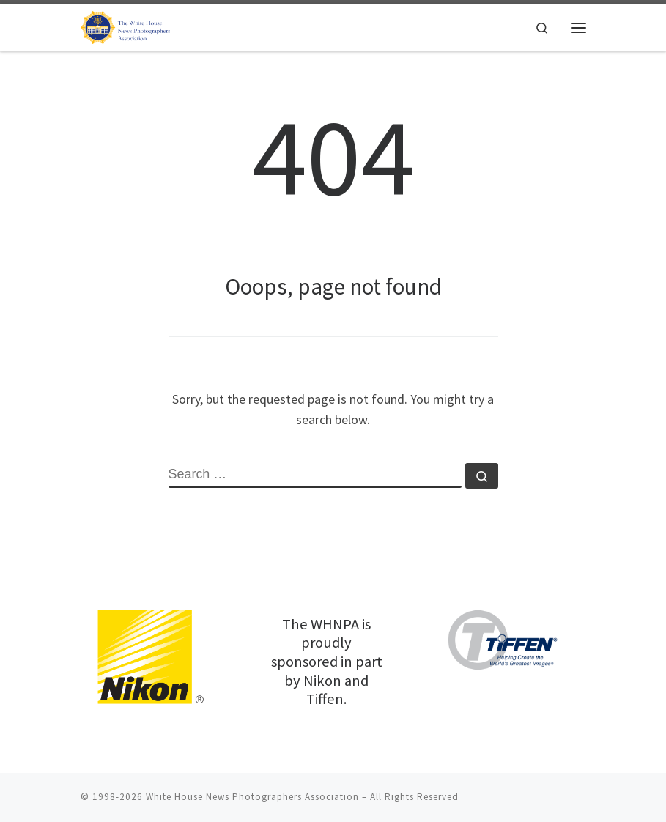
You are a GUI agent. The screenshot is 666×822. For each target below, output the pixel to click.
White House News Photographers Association (252, 796)
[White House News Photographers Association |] (129, 25)
